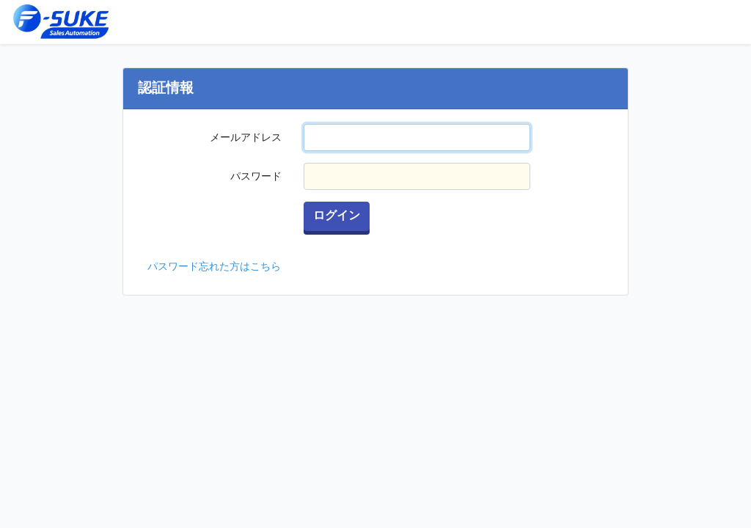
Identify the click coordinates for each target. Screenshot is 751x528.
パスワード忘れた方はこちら (214, 266)
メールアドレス (246, 137)
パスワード (256, 176)
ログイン (336, 216)
